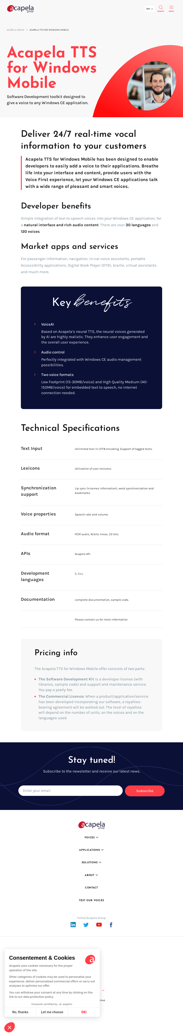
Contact (91, 888)
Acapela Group (15, 30)
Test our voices (91, 900)
